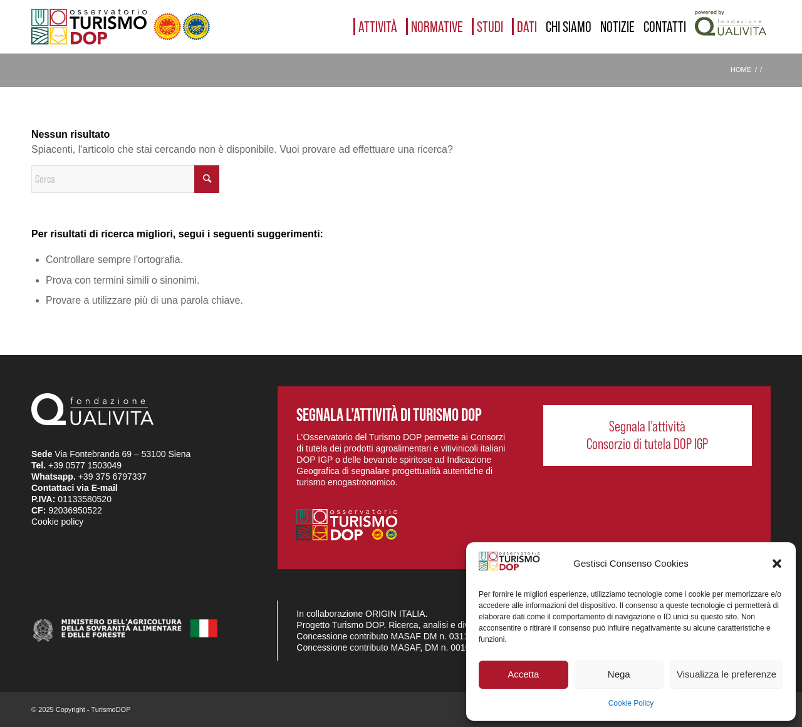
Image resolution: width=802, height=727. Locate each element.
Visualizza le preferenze (726, 674)
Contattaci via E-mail (74, 488)
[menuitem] (375, 26)
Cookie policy (57, 522)
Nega (619, 674)
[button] (777, 563)
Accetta (523, 674)
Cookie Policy (631, 703)
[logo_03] (120, 26)
